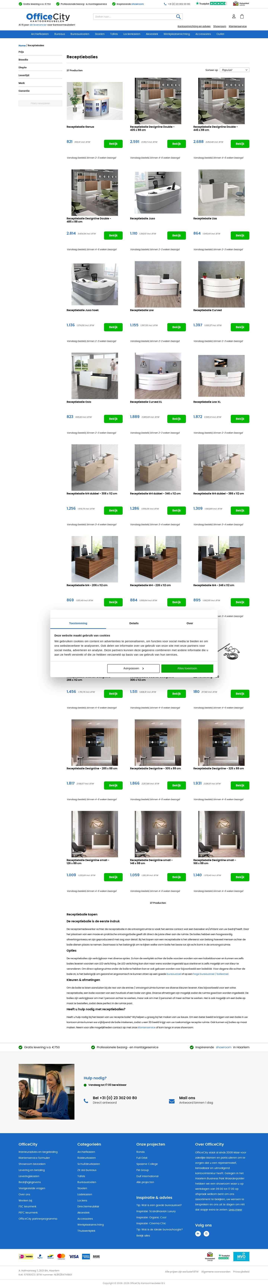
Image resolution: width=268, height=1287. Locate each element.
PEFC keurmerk (28, 1212)
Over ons (24, 1194)
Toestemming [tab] (78, 623)
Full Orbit (141, 1158)
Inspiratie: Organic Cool (151, 1217)
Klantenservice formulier (34, 1158)
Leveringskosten (29, 1176)
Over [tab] (190, 623)
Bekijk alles (143, 1235)
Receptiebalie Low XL (207, 402)
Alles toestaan (187, 668)
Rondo (140, 1152)
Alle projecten (145, 1182)
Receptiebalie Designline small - (88, 862)
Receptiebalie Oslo (79, 402)
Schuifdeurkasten (88, 1164)
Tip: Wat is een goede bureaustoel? (159, 1205)
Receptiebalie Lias (205, 218)
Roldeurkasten (86, 1158)
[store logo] (57, 17)
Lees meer (235, 1209)
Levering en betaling (32, 1170)
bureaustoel (174, 974)
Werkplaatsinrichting (177, 34)
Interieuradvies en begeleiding (38, 1152)
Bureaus (59, 34)
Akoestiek (152, 34)
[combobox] (138, 16)
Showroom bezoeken (32, 1164)
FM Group (142, 1170)
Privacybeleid (241, 1272)
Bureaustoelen (80, 34)
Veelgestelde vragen (32, 1188)
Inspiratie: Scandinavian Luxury (156, 1211)
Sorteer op (211, 70)
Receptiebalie (92, 493)
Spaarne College (147, 1164)
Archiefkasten (40, 34)
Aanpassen (133, 668)
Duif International (147, 1176)
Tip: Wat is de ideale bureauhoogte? (159, 1229)
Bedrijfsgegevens (30, 1182)
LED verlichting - (206, 677)
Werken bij (25, 1200)
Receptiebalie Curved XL (146, 402)
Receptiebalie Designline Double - (152, 129)
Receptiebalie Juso (142, 218)
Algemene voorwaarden (215, 1272)
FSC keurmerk (27, 1206)
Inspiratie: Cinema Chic (151, 1223)
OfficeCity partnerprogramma (38, 1219)
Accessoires (203, 34)
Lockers (82, 1200)
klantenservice (146, 1027)
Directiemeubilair (88, 1206)
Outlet (220, 34)
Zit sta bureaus (86, 1170)
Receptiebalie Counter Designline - (90, 679)
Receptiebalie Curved (207, 310)
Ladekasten (84, 1194)
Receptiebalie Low (142, 310)
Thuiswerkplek (86, 1231)
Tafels (114, 34)
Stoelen (100, 34)
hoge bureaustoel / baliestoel (210, 974)
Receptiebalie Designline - (92, 768)
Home (22, 45)
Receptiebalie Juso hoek (83, 310)
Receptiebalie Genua (80, 127)
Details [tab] (134, 623)
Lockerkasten (131, 34)
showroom (137, 4)
